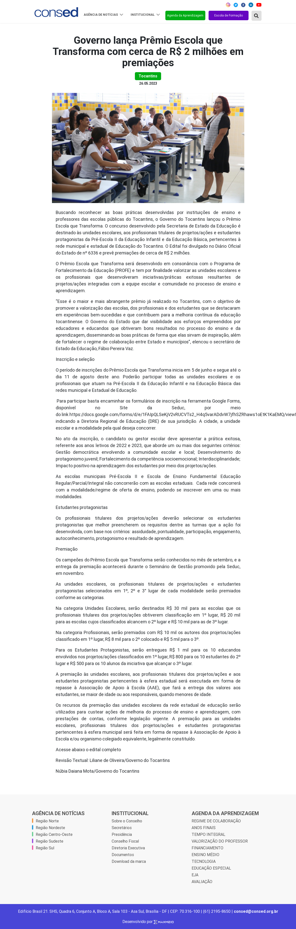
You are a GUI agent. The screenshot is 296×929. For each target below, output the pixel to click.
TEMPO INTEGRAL (208, 834)
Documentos (123, 854)
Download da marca (129, 861)
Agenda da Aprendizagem (185, 15)
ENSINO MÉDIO (205, 854)
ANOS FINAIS (204, 827)
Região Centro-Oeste (54, 834)
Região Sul (45, 847)
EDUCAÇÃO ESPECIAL (211, 868)
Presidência (122, 834)
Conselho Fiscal (125, 841)
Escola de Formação (228, 15)
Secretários (122, 827)
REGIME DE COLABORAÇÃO (216, 820)
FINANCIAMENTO (207, 847)
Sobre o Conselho (127, 820)
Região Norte (47, 820)
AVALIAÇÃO (202, 881)
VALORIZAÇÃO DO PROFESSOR (220, 841)
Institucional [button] (143, 14)
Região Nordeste (50, 827)
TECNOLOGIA (204, 861)
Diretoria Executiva (128, 847)
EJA (195, 874)
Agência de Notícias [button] (101, 14)
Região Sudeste (49, 841)
